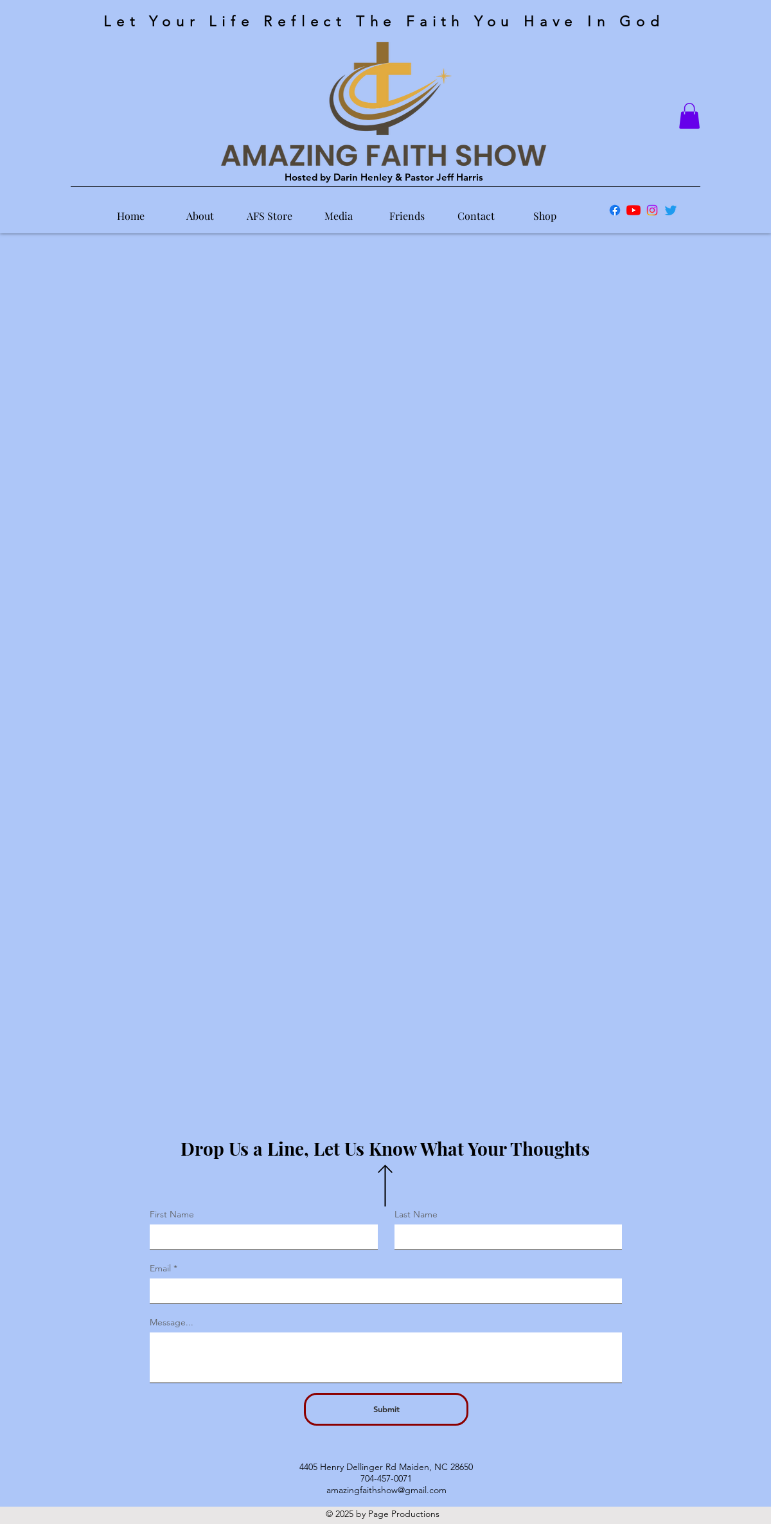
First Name (172, 1214)
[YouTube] (633, 210)
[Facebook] (615, 210)
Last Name (416, 1214)
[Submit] (386, 1409)
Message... (171, 1322)
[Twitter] (671, 210)
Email (160, 1268)
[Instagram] (652, 210)
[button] (689, 116)
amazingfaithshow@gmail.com (386, 1490)
